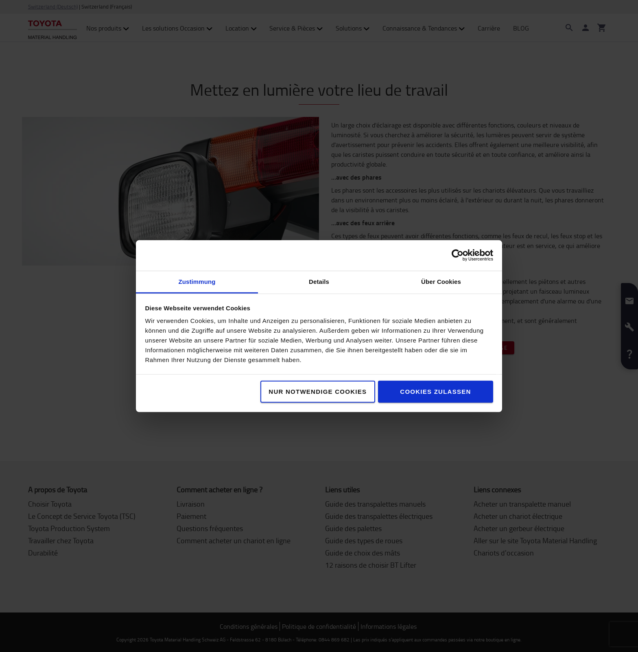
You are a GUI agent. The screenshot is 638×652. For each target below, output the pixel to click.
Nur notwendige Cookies (318, 391)
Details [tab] (319, 281)
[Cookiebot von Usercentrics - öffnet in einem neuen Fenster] (457, 255)
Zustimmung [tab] (197, 281)
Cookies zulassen (435, 391)
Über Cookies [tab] (441, 281)
